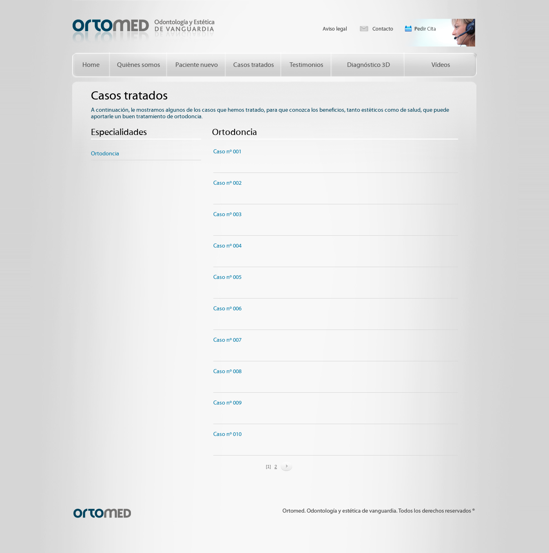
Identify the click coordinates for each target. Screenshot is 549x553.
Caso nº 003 (227, 214)
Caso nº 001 (227, 151)
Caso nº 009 (227, 403)
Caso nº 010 (227, 434)
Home (91, 65)
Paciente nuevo (196, 65)
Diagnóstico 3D (368, 65)
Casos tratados (253, 65)
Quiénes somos (138, 65)
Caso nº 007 (227, 340)
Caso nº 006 (227, 308)
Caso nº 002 (227, 183)
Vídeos (441, 65)
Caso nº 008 (227, 371)
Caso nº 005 (227, 277)
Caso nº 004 (227, 246)
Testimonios (306, 65)
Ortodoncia (105, 153)
